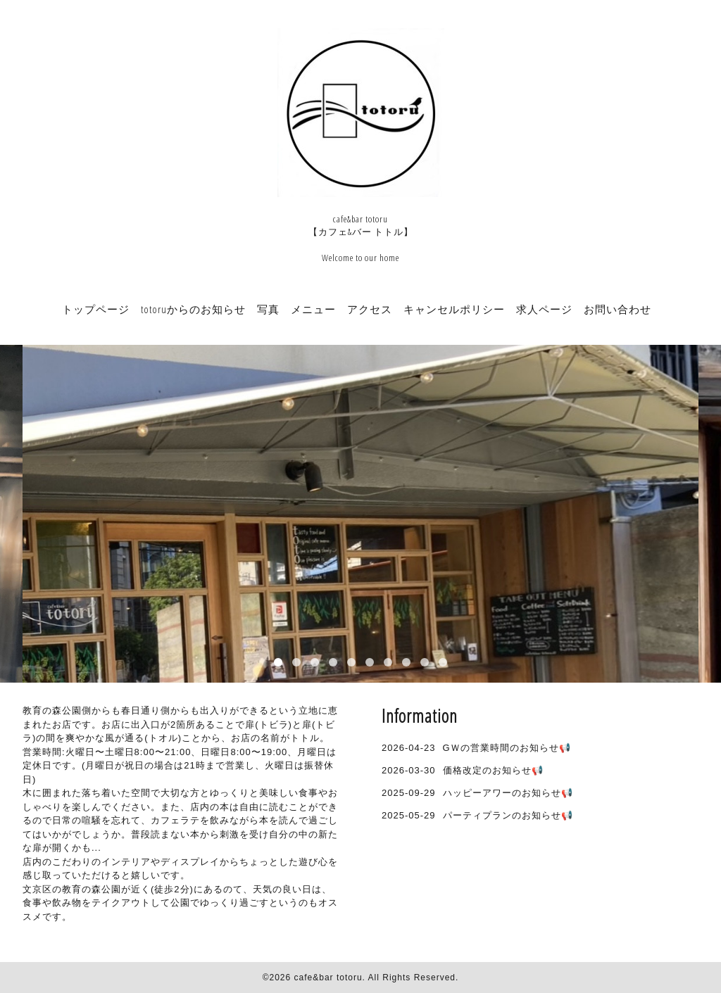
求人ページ (544, 309)
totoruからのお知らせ (193, 309)
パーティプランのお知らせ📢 (508, 815)
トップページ (96, 309)
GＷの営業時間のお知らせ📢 (507, 747)
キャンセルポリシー (454, 309)
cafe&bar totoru (328, 977)
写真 (268, 309)
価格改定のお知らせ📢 (493, 770)
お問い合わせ (617, 309)
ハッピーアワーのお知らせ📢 (508, 793)
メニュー (313, 309)
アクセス (369, 309)
